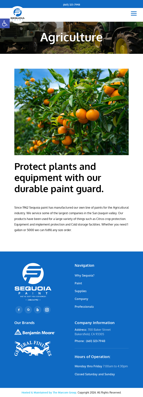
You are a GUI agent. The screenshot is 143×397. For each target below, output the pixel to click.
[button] (5, 23)
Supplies (81, 291)
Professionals (84, 306)
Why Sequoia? (84, 275)
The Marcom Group (49, 392)
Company (81, 299)
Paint (78, 283)
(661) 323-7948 (71, 4)
